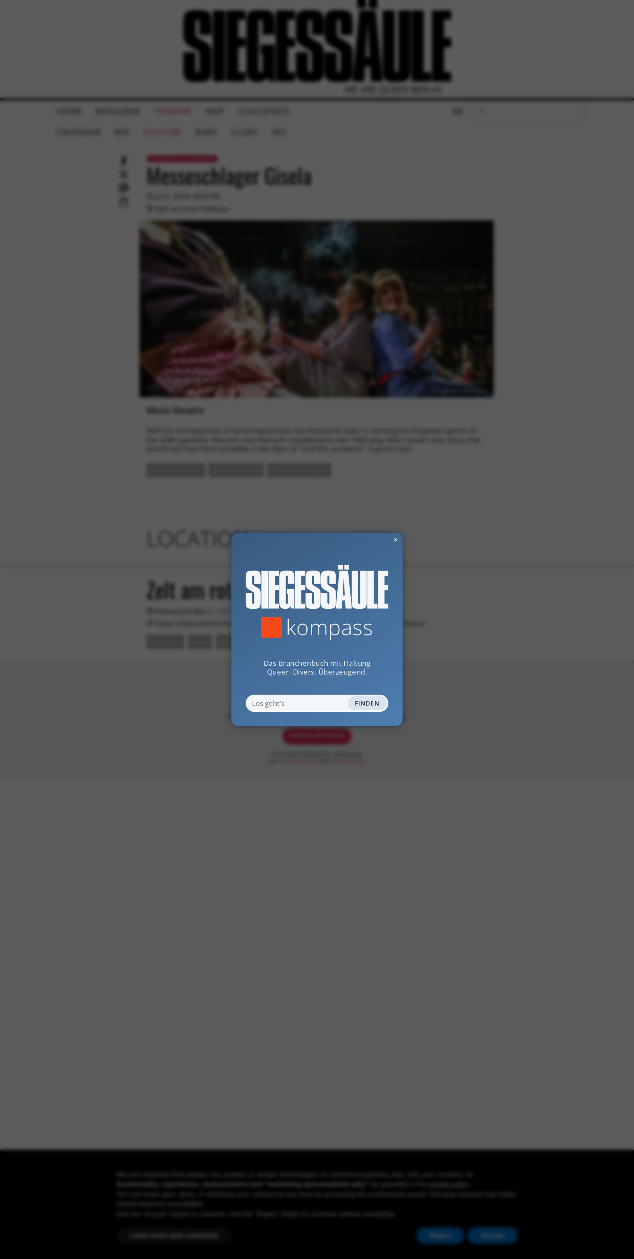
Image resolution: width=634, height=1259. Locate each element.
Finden (367, 703)
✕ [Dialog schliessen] (374, 539)
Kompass (329, 627)
